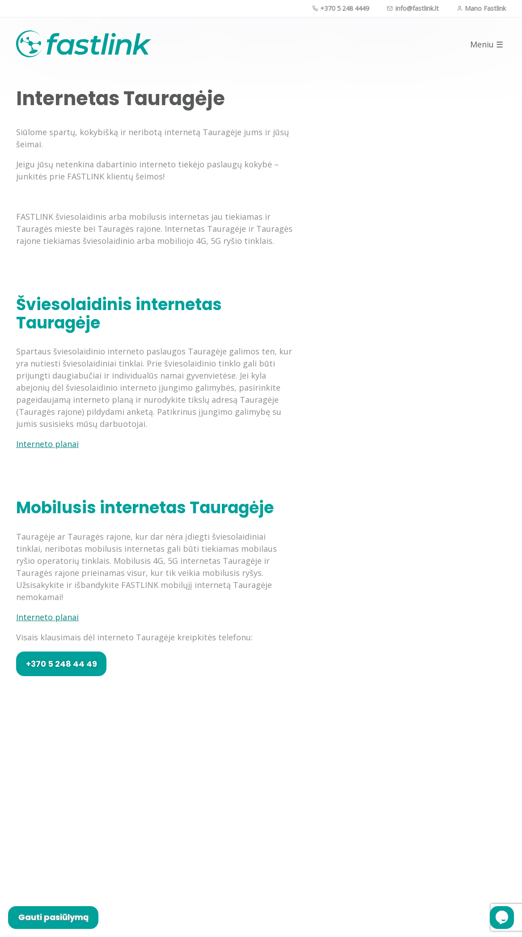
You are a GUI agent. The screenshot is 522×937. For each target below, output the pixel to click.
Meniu (486, 44)
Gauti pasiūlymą (53, 917)
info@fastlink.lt (412, 8)
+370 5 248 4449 (340, 8)
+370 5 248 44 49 (61, 663)
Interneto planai (47, 444)
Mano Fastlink (481, 8)
